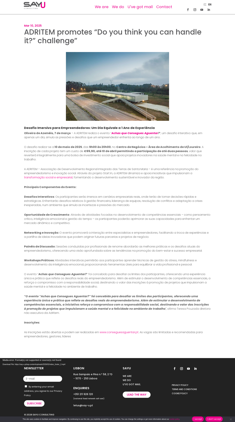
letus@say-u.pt (83, 405)
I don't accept (214, 419)
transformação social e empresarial (48, 177)
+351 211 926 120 (83, 394)
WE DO (127, 380)
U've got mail (140, 7)
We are (102, 7)
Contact (164, 7)
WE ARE (127, 376)
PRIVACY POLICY (180, 385)
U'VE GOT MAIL (132, 384)
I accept (198, 419)
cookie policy (174, 419)
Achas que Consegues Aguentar (134, 133)
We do (118, 7)
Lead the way (136, 395)
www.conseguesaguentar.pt (119, 332)
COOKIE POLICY (180, 393)
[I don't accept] (230, 419)
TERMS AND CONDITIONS (184, 389)
